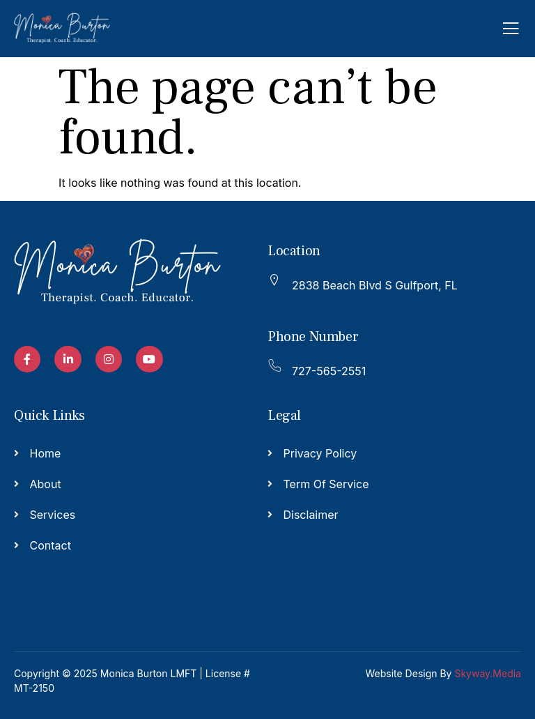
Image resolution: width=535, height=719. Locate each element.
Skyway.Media (487, 673)
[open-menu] (510, 28)
